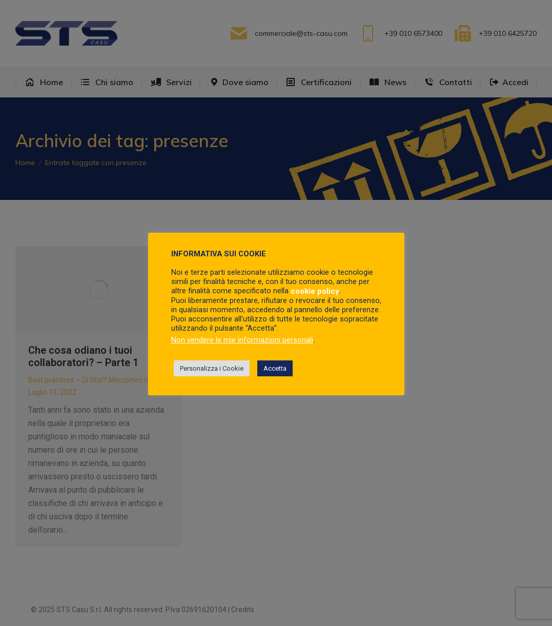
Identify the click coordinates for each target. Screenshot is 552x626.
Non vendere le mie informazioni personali (242, 340)
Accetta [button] (275, 368)
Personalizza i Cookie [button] (211, 368)
